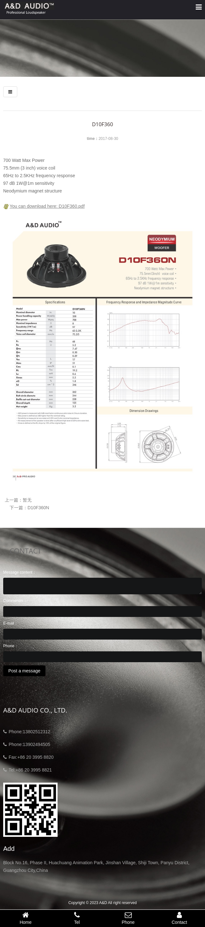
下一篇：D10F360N (29, 507)
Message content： (19, 572)
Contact (179, 918)
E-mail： (10, 623)
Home (25, 918)
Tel (76, 918)
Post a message (24, 670)
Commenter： (15, 600)
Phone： (10, 646)
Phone (128, 918)
